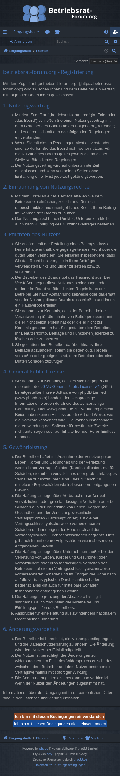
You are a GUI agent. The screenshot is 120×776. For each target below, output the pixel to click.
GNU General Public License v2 (70, 386)
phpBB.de (80, 759)
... (3, 41)
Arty (49, 754)
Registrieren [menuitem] (116, 33)
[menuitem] (114, 50)
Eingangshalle (26, 31)
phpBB (44, 748)
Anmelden (23, 41)
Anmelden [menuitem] (107, 33)
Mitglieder (58, 33)
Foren (48, 33)
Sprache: (81, 61)
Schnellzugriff (6, 33)
